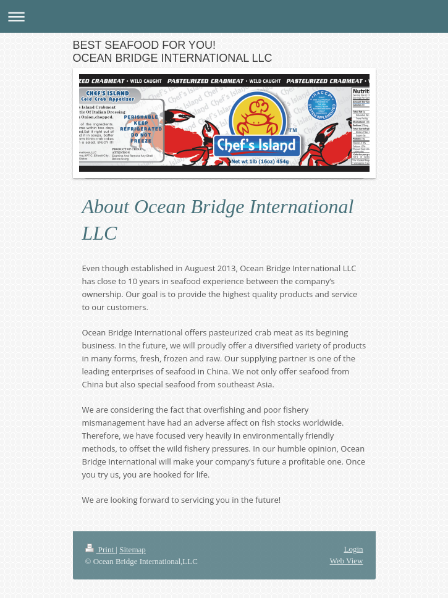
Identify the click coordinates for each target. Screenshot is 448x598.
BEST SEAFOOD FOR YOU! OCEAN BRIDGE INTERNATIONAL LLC (173, 51)
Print (100, 549)
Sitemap (132, 549)
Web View (346, 560)
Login (353, 549)
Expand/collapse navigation (224, 16)
